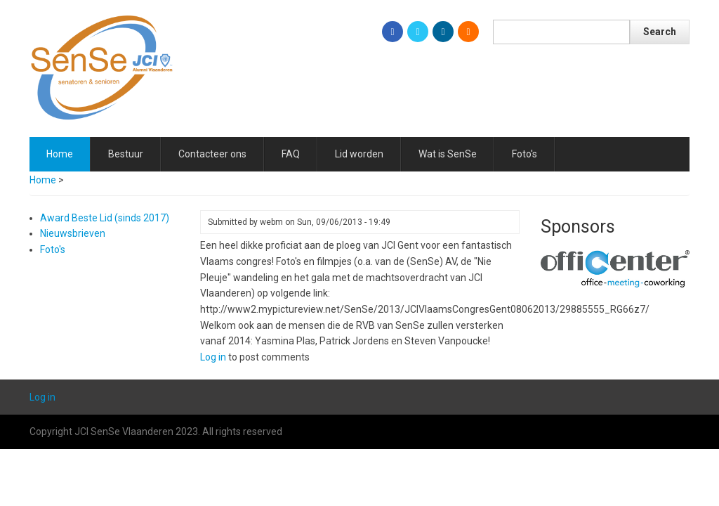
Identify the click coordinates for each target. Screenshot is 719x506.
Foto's (524, 154)
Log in (213, 357)
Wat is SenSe (447, 154)
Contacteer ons (212, 154)
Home (59, 154)
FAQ (291, 154)
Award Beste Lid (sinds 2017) (104, 217)
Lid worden (359, 154)
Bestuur (125, 154)
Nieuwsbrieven (72, 233)
